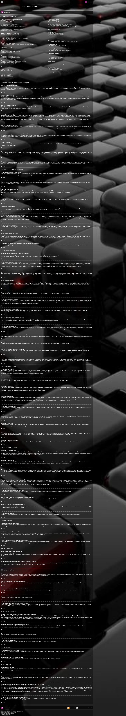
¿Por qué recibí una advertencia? (7, 58)
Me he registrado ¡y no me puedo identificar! (9, 24)
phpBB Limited (52, 668)
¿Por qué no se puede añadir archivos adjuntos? (10, 57)
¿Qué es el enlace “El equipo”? (54, 29)
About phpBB (11, 670)
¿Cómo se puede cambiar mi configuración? (10, 34)
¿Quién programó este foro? (53, 68)
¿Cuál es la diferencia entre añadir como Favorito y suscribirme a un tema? (62, 54)
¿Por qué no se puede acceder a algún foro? (10, 56)
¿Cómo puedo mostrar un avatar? (7, 42)
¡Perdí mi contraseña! (5, 27)
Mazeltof (10, 713)
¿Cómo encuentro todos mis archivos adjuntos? (57, 64)
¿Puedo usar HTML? (5, 69)
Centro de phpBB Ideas (62, 677)
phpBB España (13, 712)
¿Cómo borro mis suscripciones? (54, 58)
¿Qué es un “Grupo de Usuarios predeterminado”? (57, 27)
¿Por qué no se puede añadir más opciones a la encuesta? (12, 53)
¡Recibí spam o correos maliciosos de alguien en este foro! (59, 35)
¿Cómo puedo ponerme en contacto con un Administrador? (59, 72)
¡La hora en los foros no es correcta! (8, 37)
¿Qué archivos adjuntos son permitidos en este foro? (58, 62)
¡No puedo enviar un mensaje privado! (55, 33)
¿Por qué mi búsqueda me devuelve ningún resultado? (58, 46)
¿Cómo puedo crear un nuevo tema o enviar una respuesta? (13, 48)
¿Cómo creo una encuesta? (6, 52)
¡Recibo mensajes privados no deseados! (56, 34)
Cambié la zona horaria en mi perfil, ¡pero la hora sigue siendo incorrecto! (15, 38)
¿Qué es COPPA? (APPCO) (6, 21)
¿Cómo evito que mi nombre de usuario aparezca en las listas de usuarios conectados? (18, 35)
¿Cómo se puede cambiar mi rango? (8, 43)
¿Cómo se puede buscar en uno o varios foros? (57, 45)
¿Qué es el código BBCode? (6, 67)
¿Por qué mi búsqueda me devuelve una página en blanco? (59, 48)
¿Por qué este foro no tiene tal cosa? (55, 69)
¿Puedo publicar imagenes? (6, 71)
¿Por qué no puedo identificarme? (8, 25)
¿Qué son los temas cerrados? (7, 76)
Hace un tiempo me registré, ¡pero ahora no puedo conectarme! (13, 26)
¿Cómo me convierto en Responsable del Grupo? (57, 25)
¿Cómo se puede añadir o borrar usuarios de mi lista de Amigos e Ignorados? (63, 41)
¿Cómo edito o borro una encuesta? (8, 55)
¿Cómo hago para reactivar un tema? (8, 63)
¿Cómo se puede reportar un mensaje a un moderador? (12, 60)
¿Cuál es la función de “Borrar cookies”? (9, 30)
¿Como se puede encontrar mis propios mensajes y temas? (59, 50)
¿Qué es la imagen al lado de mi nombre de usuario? (11, 40)
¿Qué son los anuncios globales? (7, 72)
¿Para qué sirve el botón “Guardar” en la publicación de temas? (13, 61)
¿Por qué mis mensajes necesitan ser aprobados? (11, 62)
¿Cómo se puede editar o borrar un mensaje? (10, 50)
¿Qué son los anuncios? (6, 74)
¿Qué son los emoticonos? (6, 70)
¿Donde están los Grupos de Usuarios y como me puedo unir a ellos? (61, 24)
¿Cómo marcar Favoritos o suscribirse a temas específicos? (59, 56)
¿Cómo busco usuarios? (52, 49)
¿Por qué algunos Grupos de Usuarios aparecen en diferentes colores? (62, 26)
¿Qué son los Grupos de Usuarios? (54, 22)
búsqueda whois (13, 687)
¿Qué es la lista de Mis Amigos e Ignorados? (56, 40)
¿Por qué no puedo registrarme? (7, 22)
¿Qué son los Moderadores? (53, 21)
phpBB (56, 209)
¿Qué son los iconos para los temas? (8, 77)
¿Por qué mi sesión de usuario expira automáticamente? (12, 29)
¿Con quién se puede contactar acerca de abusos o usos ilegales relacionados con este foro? (66, 70)
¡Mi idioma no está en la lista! (7, 39)
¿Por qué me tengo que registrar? (7, 20)
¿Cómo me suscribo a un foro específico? (56, 57)
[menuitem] (3, 2)
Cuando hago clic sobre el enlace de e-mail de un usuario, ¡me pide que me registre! (17, 44)
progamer (5, 713)
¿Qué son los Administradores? (54, 20)
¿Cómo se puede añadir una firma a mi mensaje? (11, 51)
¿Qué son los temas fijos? (6, 75)
